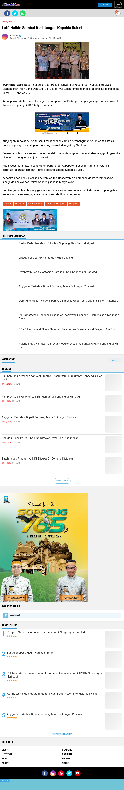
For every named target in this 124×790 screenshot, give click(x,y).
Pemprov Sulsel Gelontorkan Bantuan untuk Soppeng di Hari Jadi (41, 396)
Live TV (104, 5)
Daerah (12, 22)
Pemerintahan (35, 203)
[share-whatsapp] (23, 13)
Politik (66, 758)
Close (4, 780)
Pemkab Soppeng (56, 203)
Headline (19, 203)
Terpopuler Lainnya (62, 734)
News (5, 758)
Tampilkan (116, 360)
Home (4, 22)
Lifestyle (7, 754)
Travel (66, 763)
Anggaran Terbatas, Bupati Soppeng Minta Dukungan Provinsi (39, 417)
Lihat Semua (62, 481)
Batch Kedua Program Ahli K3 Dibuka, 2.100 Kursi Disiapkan (38, 458)
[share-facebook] (7, 13)
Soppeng (73, 203)
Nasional (15, 615)
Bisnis (5, 749)
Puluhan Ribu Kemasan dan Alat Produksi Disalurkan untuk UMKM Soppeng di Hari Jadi (52, 377)
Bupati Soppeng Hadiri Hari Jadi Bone (30, 652)
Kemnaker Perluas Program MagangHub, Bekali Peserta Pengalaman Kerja (52, 693)
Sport (5, 763)
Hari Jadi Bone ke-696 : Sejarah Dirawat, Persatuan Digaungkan (40, 438)
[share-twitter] (15, 13)
